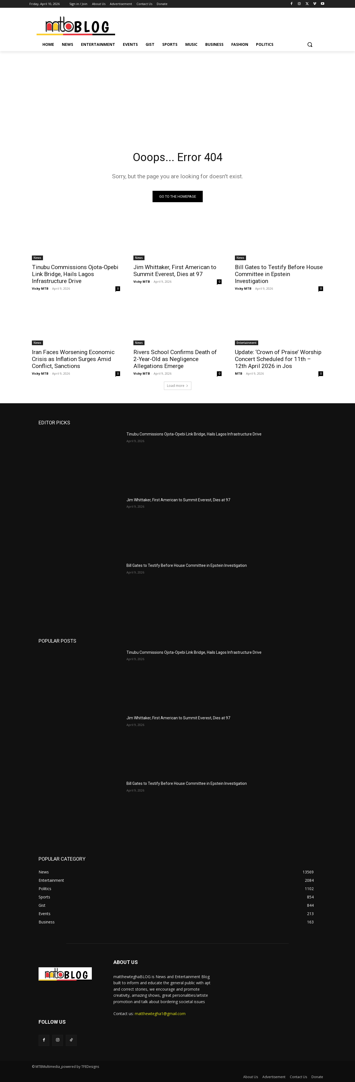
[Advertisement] (177, 93)
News (37, 258)
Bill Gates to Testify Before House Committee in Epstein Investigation (279, 274)
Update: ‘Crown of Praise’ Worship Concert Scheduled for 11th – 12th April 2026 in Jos (278, 359)
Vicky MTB (40, 288)
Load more (177, 385)
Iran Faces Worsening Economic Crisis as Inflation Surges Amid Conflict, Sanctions (73, 359)
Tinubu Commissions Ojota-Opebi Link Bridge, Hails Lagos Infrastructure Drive (75, 274)
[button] (309, 44)
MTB (238, 373)
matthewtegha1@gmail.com (160, 1013)
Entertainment (247, 343)
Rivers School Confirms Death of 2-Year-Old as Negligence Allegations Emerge (175, 359)
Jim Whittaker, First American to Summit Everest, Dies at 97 (174, 270)
